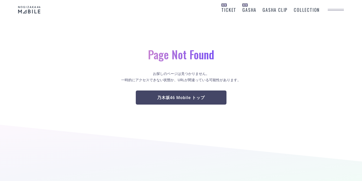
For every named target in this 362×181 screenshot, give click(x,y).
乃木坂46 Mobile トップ (181, 97)
